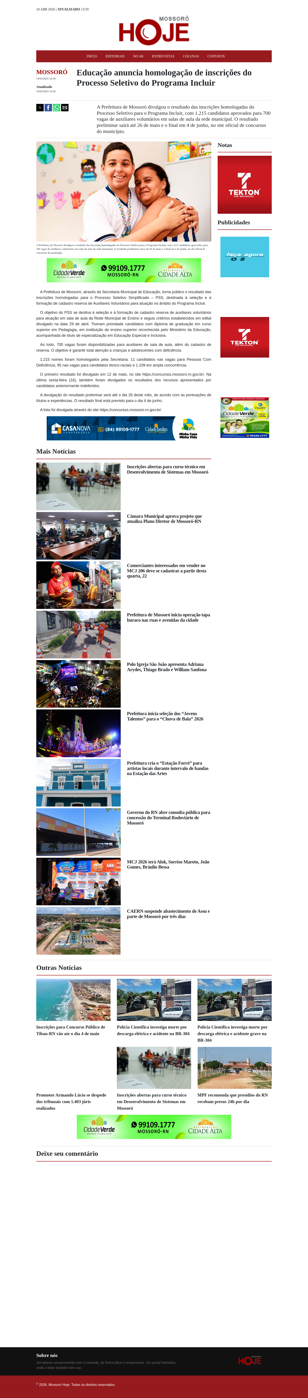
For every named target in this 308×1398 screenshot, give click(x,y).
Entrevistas (163, 56)
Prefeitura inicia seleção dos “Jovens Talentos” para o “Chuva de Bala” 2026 (165, 716)
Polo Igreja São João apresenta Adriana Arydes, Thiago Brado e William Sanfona (167, 667)
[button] (40, 107)
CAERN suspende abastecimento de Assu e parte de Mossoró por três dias (168, 913)
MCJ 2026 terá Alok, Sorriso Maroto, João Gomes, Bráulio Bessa (168, 864)
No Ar (138, 56)
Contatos (216, 56)
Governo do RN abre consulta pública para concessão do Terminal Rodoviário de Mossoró (168, 817)
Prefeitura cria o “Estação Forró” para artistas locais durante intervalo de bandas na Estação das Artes (168, 768)
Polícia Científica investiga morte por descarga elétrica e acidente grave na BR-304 (232, 1033)
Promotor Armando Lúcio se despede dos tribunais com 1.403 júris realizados (71, 1101)
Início (92, 56)
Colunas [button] (191, 56)
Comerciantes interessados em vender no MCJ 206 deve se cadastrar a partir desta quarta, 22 (166, 571)
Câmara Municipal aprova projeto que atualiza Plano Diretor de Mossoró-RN (164, 519)
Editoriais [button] (115, 56)
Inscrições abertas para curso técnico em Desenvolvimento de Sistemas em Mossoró (168, 469)
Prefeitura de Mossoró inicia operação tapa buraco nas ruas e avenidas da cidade (168, 617)
